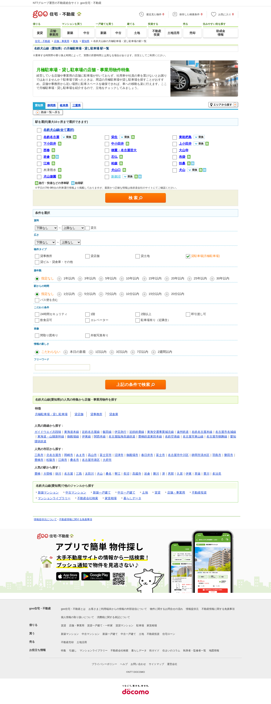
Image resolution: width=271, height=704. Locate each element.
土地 (145, 492)
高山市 (92, 455)
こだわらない (50, 351)
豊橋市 (39, 459)
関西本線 (100, 436)
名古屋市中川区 (178, 455)
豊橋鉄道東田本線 (150, 436)
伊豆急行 (120, 431)
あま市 (80, 455)
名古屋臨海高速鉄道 (122, 436)
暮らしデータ (132, 498)
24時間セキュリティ (53, 314)
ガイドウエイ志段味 (48, 431)
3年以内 (89, 278)
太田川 (89, 473)
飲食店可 (46, 320)
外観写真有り (99, 335)
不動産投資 (199, 492)
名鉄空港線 (172, 436)
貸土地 (145, 256)
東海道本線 (71, 431)
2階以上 (146, 314)
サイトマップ (156, 664)
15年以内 (155, 278)
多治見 (216, 473)
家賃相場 (111, 498)
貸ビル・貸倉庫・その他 (56, 262)
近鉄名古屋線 (91, 431)
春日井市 (147, 455)
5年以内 (110, 278)
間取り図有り (49, 335)
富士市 (160, 455)
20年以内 (177, 278)
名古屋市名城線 (225, 431)
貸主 (94, 227)
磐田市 (228, 455)
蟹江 (117, 473)
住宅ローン (168, 633)
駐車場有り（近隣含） (155, 320)
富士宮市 (106, 455)
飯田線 (107, 431)
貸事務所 (46, 256)
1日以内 (100, 351)
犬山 (100, 473)
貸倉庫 (113, 414)
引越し (73, 650)
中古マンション (75, 492)
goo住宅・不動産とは (73, 608)
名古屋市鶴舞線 (216, 436)
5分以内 (89, 294)
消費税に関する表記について (113, 617)
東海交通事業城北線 (160, 431)
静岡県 (51, 105)
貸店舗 (95, 256)
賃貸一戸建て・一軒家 (100, 625)
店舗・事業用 (176, 492)
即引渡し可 (198, 314)
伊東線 (86, 436)
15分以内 (155, 294)
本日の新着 (78, 351)
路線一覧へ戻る (48, 112)
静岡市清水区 (200, 455)
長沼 (126, 473)
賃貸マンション (124, 625)
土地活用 (82, 642)
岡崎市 (68, 455)
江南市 (62, 459)
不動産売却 (67, 642)
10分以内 (132, 294)
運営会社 (172, 664)
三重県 (76, 105)
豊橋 (37, 473)
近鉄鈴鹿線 (136, 431)
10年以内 (132, 278)
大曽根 (47, 473)
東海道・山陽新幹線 (50, 436)
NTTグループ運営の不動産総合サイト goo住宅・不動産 (67, 2)
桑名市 (74, 459)
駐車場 (140, 625)
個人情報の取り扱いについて (77, 617)
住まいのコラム (171, 650)
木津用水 (49, 170)
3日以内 (121, 351)
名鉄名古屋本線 (202, 431)
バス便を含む (49, 300)
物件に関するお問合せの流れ (166, 608)
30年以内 (223, 278)
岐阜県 (64, 105)
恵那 (171, 473)
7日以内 (142, 351)
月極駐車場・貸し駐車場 (51, 414)
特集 (63, 650)
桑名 (109, 473)
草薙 (197, 473)
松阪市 (50, 459)
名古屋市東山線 (193, 436)
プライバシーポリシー (104, 664)
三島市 (39, 455)
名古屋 (68, 473)
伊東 (189, 473)
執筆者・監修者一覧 (194, 650)
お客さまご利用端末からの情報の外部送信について (117, 608)
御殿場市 (132, 455)
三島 (79, 473)
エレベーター (99, 320)
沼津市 (119, 455)
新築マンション (48, 492)
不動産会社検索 (87, 498)
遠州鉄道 (183, 431)
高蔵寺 (136, 473)
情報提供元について (45, 519)
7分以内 (110, 294)
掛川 (58, 473)
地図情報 (214, 650)
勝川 (156, 473)
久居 (180, 473)
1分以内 (69, 294)
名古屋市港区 (91, 459)
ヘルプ (124, 664)
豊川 (206, 473)
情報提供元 (192, 608)
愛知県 (39, 105)
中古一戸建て (126, 492)
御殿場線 (73, 436)
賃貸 (157, 492)
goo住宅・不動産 (40, 608)
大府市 (107, 459)
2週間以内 (165, 351)
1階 (93, 314)
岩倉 (147, 473)
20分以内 (177, 294)
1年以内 (69, 278)
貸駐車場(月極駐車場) (205, 256)
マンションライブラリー (54, 498)
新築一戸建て (102, 492)
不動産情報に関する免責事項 (75, 519)
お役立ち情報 (37, 650)
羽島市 (216, 455)
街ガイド (154, 650)
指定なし (47, 278)
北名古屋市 (53, 455)
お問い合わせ (138, 664)
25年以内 (200, 278)
